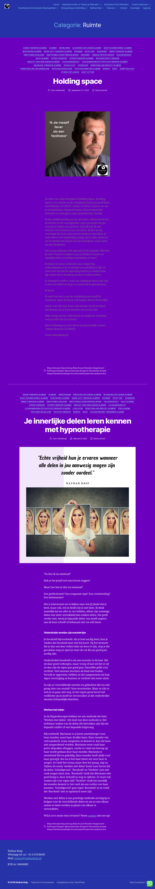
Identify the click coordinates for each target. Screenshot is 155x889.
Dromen (78, 52)
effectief (90, 52)
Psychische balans (62, 69)
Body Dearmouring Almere (118, 48)
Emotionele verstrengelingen (63, 55)
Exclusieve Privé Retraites (116, 4)
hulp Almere (42, 59)
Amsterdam (64, 395)
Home (56, 4)
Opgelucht (69, 65)
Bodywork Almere (32, 52)
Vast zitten (87, 72)
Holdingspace (123, 55)
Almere (53, 48)
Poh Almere (124, 409)
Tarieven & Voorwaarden (42, 882)
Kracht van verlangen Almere (43, 62)
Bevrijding (64, 48)
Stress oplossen (70, 72)
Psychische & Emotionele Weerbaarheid (37, 8)
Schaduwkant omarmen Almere (107, 412)
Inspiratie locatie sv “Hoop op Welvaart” (80, 4)
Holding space (77, 81)
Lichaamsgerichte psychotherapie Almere (105, 62)
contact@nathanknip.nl (28, 858)
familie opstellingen (103, 55)
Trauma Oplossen (139, 4)
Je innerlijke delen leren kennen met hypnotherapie (77, 425)
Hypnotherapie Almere (81, 59)
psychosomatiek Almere (87, 69)
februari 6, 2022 (80, 439)
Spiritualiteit (127, 69)
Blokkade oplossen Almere (87, 48)
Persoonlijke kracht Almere (106, 65)
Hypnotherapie (59, 59)
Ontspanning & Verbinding (73, 8)
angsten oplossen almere (87, 395)
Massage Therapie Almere (47, 65)
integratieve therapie (107, 59)
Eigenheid (102, 52)
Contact (123, 8)
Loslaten (78, 409)
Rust (114, 69)
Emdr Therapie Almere (120, 52)
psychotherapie (62, 412)
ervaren (85, 55)
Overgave (83, 65)
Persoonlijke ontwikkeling (34, 69)
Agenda (146, 8)
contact (92, 815)
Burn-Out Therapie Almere (58, 52)
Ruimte (106, 69)
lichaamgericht (71, 62)
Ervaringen (135, 8)
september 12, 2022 (80, 90)
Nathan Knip (95, 8)
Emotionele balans (34, 55)
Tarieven (110, 8)
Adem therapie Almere (35, 48)
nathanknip (60, 90)
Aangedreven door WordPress (71, 882)
